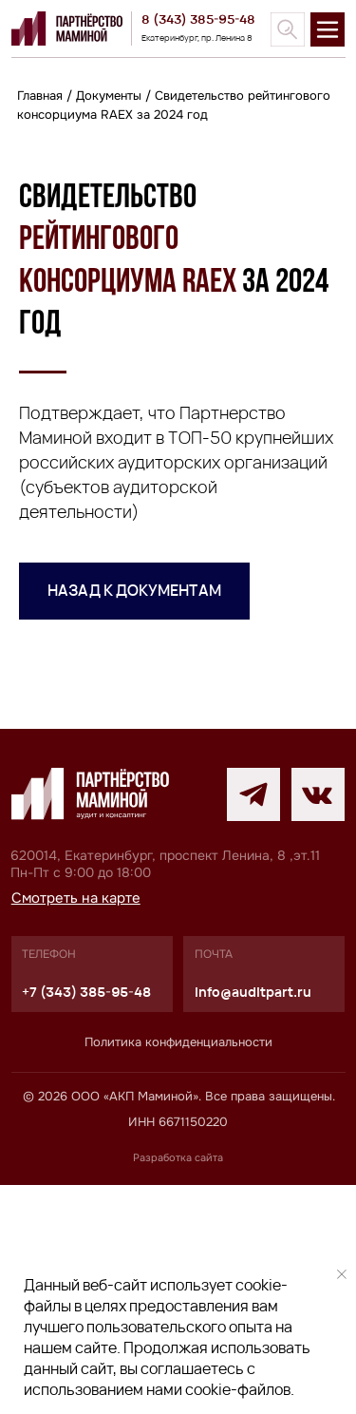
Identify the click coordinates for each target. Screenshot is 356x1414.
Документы (108, 95)
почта (214, 1184)
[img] (288, 29)
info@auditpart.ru (253, 1221)
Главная (40, 95)
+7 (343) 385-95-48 (86, 1221)
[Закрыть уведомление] (341, 1274)
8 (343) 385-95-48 (198, 19)
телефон (49, 1184)
